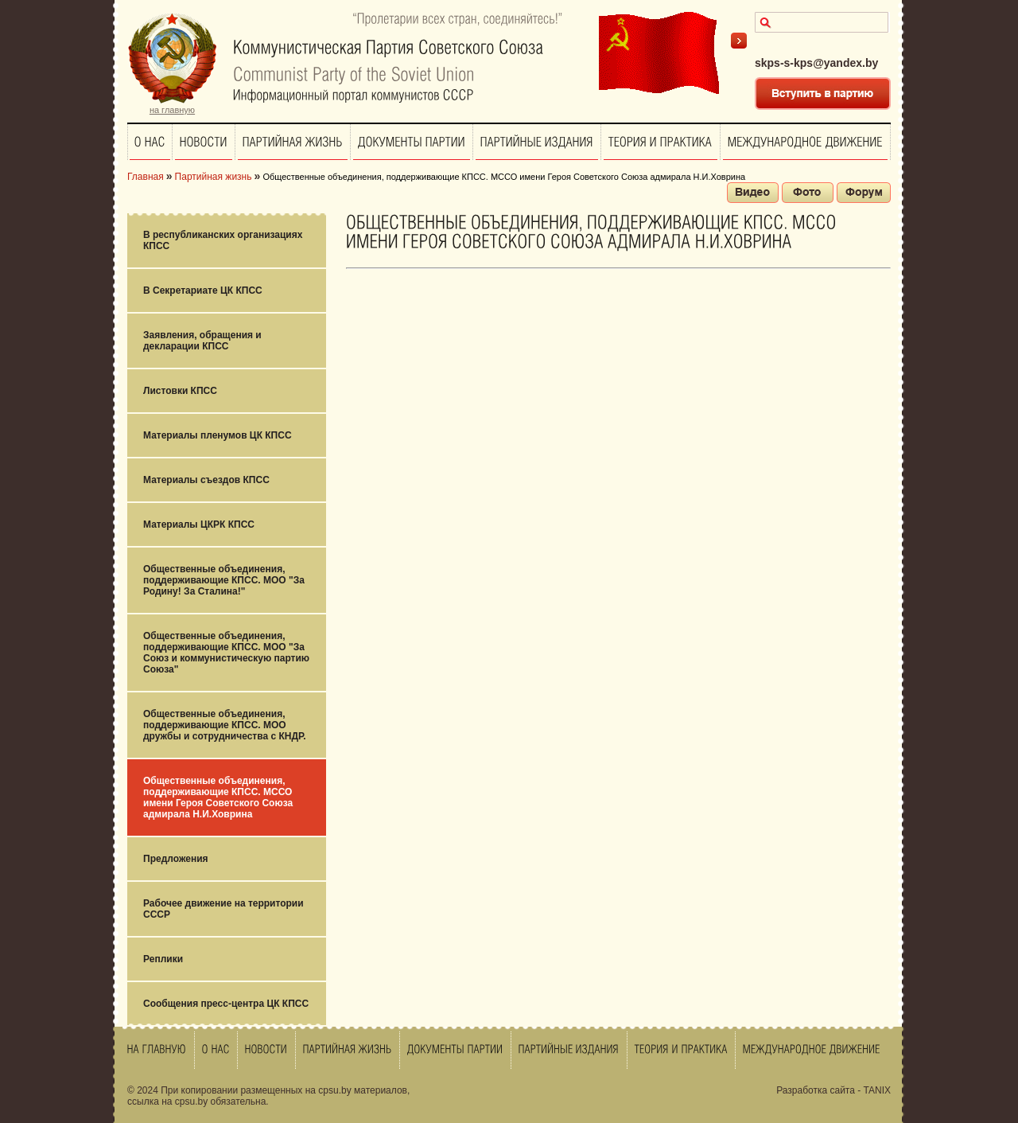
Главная (145, 176)
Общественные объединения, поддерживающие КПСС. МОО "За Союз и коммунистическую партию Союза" (226, 652)
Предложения (175, 858)
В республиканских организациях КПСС (222, 240)
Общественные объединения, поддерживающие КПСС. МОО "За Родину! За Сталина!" (224, 580)
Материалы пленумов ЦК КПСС (217, 435)
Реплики (163, 959)
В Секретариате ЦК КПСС (202, 290)
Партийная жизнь (213, 176)
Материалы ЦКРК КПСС (198, 524)
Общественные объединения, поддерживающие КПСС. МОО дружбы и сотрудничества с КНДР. (224, 725)
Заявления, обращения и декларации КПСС (202, 340)
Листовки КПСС (180, 390)
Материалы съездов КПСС (206, 479)
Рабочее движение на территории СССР (223, 909)
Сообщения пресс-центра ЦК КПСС (226, 1003)
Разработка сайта (815, 1090)
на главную (172, 110)
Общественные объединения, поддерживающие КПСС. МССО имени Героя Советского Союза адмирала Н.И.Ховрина (218, 797)
